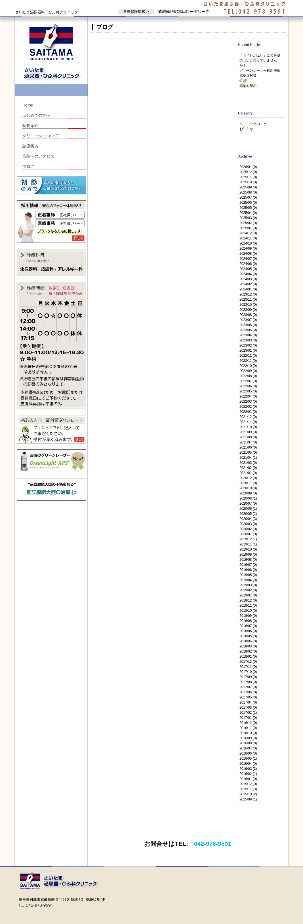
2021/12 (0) (248, 417)
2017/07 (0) (248, 687)
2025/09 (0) (248, 187)
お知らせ (246, 129)
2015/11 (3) (248, 789)
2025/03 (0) (248, 218)
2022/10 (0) (248, 366)
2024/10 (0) (248, 243)
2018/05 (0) (248, 636)
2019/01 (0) (248, 595)
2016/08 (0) (248, 743)
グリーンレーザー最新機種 (259, 71)
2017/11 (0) (248, 667)
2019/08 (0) (248, 560)
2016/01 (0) (248, 779)
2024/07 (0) (248, 259)
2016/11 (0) (248, 728)
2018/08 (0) (248, 621)
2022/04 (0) (248, 396)
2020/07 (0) (248, 503)
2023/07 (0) (248, 320)
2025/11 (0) (248, 177)
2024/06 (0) (248, 264)
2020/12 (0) (248, 478)
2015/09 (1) (248, 799)
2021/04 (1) (248, 458)
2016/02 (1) (248, 774)
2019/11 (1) (248, 544)
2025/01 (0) (248, 228)
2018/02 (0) (248, 651)
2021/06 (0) (248, 447)
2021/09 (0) (248, 432)
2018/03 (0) (248, 646)
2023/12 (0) (248, 294)
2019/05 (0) (248, 575)
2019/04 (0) (248, 580)
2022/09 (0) (248, 371)
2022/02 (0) (248, 407)
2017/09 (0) (248, 677)
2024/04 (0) (248, 274)
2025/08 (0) (248, 192)
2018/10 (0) (248, 611)
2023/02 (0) (248, 345)
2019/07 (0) (248, 565)
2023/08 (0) (248, 315)
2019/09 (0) (248, 554)
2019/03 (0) (248, 585)
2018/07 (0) (248, 626)
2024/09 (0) (248, 248)
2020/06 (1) (248, 509)
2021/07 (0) (248, 442)
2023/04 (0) (248, 335)
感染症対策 (247, 76)
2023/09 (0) (248, 310)
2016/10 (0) (248, 733)
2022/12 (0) (248, 356)
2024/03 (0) (248, 279)
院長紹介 (30, 125)
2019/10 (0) (248, 549)
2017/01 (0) (248, 718)
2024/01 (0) (248, 289)
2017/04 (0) (248, 702)
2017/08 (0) (248, 682)
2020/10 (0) (248, 488)
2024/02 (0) (248, 284)
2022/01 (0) (248, 412)
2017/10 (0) (248, 672)
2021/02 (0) (248, 468)
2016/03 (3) (248, 769)
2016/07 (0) (248, 748)
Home (27, 105)
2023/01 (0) (248, 350)
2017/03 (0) (248, 708)
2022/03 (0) (248, 401)
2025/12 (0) (248, 172)
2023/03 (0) (248, 340)
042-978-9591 (212, 843)
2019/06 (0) (248, 570)
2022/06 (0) (248, 386)
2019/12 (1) (248, 539)
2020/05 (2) (248, 514)
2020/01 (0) (248, 534)
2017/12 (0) (248, 662)
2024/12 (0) (248, 233)
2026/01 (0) (248, 167)
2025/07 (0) (248, 197)
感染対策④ (247, 86)
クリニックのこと (253, 124)
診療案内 (30, 146)
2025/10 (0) (248, 182)
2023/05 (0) (248, 330)
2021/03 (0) (248, 463)
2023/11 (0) (248, 299)
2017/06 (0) (248, 692)
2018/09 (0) (248, 616)
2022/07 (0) (248, 381)
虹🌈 (243, 81)
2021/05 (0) (248, 452)
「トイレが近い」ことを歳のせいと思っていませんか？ (259, 60)
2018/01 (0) (248, 657)
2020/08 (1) (248, 498)
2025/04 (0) (248, 213)
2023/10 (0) (248, 305)
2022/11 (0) (248, 361)
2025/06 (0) (248, 203)
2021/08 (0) (248, 437)
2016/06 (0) (248, 753)
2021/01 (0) (248, 473)
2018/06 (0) (248, 631)
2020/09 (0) (248, 493)
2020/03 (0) (248, 524)
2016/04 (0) (248, 764)
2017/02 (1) (248, 713)
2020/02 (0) (248, 529)
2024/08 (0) (248, 254)
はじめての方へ (36, 115)
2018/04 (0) (248, 641)
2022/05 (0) (248, 391)
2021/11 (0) (248, 422)
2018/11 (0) (248, 605)
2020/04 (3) (248, 519)
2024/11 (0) (248, 238)
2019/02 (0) (248, 590)
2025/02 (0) (248, 223)
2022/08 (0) (248, 376)
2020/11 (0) (248, 483)
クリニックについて (40, 135)
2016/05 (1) (248, 759)
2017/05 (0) (248, 697)
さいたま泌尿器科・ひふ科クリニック (46, 12)
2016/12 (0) (248, 723)
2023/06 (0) (248, 325)
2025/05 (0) (248, 208)
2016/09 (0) (248, 738)
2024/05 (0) (248, 269)
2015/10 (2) (248, 794)
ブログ (28, 166)
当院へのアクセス (38, 156)
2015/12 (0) (248, 784)
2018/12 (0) (248, 600)
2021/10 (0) (248, 427)
